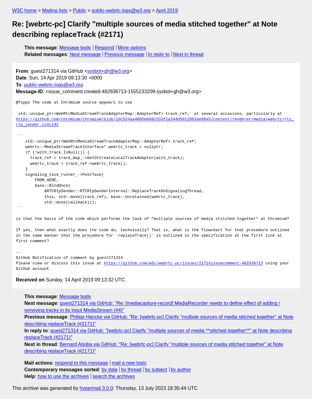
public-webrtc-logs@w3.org (121, 10)
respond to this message (81, 362)
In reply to (158, 54)
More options (132, 47)
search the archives (114, 376)
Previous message (125, 54)
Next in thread (188, 54)
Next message (85, 54)
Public (79, 10)
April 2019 (167, 10)
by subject (156, 369)
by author (181, 369)
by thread (131, 369)
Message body (75, 47)
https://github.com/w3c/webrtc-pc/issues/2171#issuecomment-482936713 (183, 263)
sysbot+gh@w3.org (108, 71)
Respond (104, 47)
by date (109, 369)
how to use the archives (63, 376)
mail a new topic (129, 362)
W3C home (24, 10)
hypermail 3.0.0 (96, 388)
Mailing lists (54, 10)
